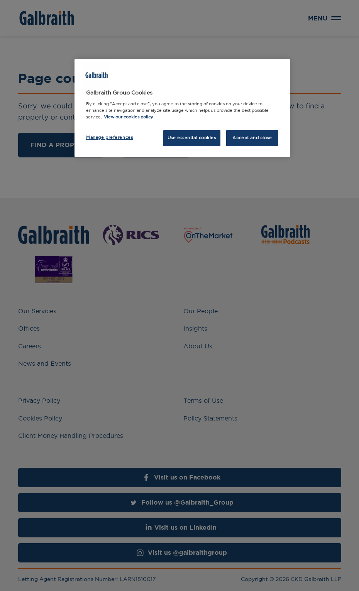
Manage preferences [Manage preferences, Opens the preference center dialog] (109, 137)
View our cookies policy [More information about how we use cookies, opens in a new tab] (128, 117)
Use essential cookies (192, 137)
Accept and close (252, 137)
